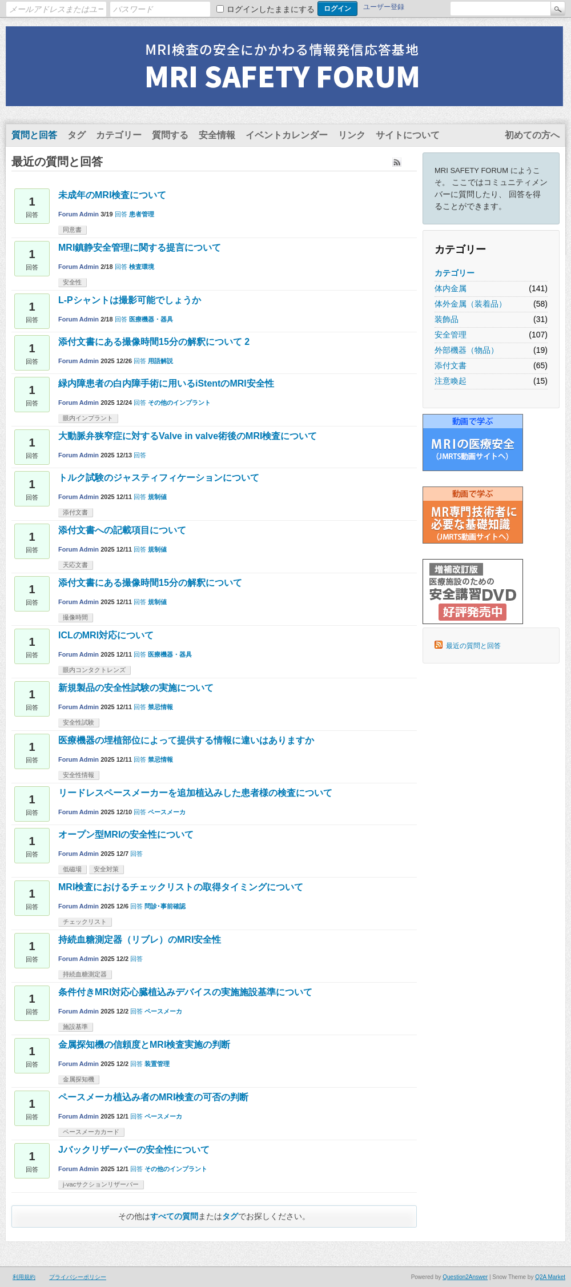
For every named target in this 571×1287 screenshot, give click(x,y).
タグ (76, 135)
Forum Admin (78, 214)
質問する (170, 135)
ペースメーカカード (91, 1131)
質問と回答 (34, 135)
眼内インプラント (88, 418)
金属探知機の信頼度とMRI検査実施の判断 (144, 1044)
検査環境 (141, 266)
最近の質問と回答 (473, 646)
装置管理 (157, 1063)
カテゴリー (119, 135)
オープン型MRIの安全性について (126, 834)
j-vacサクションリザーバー (101, 1184)
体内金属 (451, 288)
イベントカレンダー (287, 135)
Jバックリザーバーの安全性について (134, 1150)
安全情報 (217, 135)
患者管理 (141, 214)
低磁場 (72, 869)
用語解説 (160, 360)
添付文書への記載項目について (122, 530)
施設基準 (75, 1026)
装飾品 (447, 319)
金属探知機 (78, 1079)
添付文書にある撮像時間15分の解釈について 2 (154, 342)
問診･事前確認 (165, 906)
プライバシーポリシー (77, 1277)
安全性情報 (78, 774)
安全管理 (451, 334)
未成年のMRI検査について (112, 195)
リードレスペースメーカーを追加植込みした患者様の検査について (195, 793)
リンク (351, 135)
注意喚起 (451, 380)
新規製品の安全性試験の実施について (136, 688)
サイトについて (408, 135)
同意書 (72, 229)
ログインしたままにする (271, 9)
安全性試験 (78, 722)
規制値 (157, 496)
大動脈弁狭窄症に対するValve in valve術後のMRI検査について (187, 436)
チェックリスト (85, 921)
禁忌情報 (160, 706)
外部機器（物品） (466, 350)
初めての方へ (532, 135)
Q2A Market (550, 1277)
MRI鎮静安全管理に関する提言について (139, 247)
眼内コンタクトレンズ (94, 669)
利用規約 (24, 1277)
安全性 (72, 282)
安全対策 (106, 869)
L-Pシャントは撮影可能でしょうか (129, 300)
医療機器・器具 (151, 319)
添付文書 (451, 365)
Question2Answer (465, 1277)
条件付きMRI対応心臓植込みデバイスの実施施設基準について (185, 992)
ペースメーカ (167, 812)
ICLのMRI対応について (106, 635)
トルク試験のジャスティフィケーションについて (158, 477)
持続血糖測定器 (85, 974)
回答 (121, 214)
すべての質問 (174, 1216)
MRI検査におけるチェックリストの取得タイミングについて (180, 887)
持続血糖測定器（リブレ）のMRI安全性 (139, 939)
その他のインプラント (179, 402)
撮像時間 (75, 617)
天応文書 (75, 564)
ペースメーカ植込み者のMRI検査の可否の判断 (153, 1097)
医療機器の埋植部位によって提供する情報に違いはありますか (186, 740)
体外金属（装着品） (470, 303)
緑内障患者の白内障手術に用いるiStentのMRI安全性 (166, 383)
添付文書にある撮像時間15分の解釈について (150, 583)
